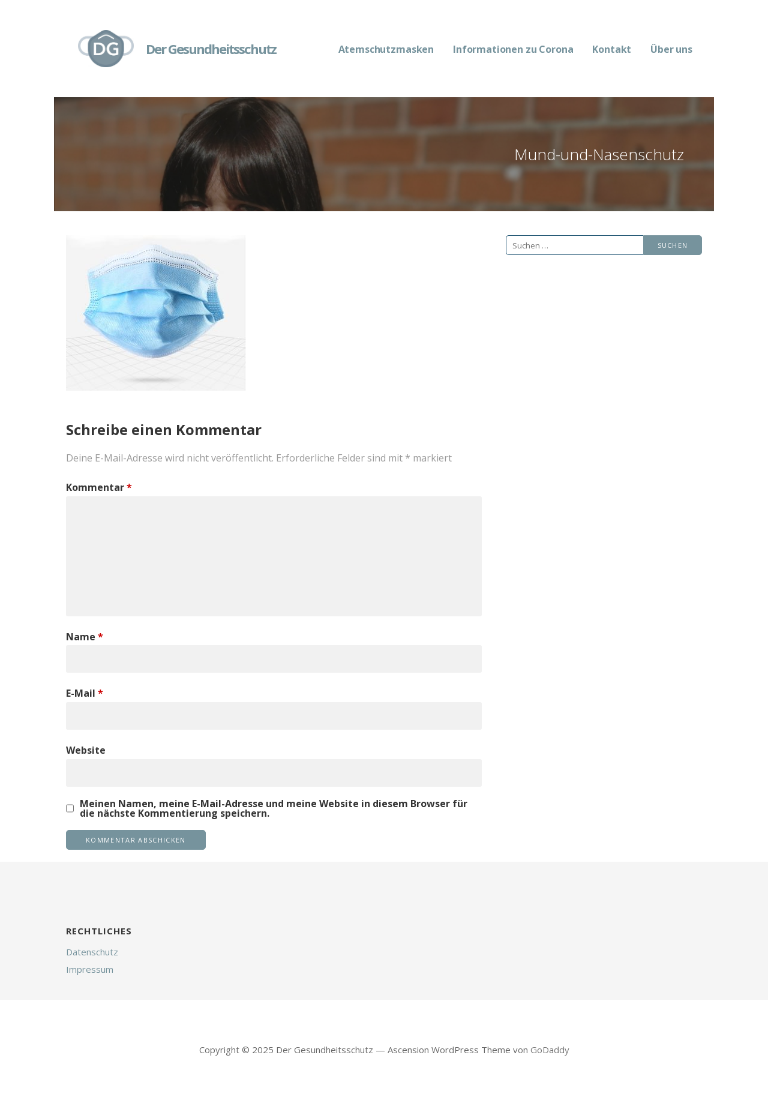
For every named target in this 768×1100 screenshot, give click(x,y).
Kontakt (611, 49)
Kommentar (99, 487)
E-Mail (84, 693)
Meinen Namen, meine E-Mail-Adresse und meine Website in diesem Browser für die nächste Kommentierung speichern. (273, 808)
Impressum (89, 969)
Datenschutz (92, 952)
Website (86, 750)
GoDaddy (549, 1050)
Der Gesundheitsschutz (211, 49)
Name (84, 636)
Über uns (671, 49)
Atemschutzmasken (386, 49)
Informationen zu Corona (513, 49)
